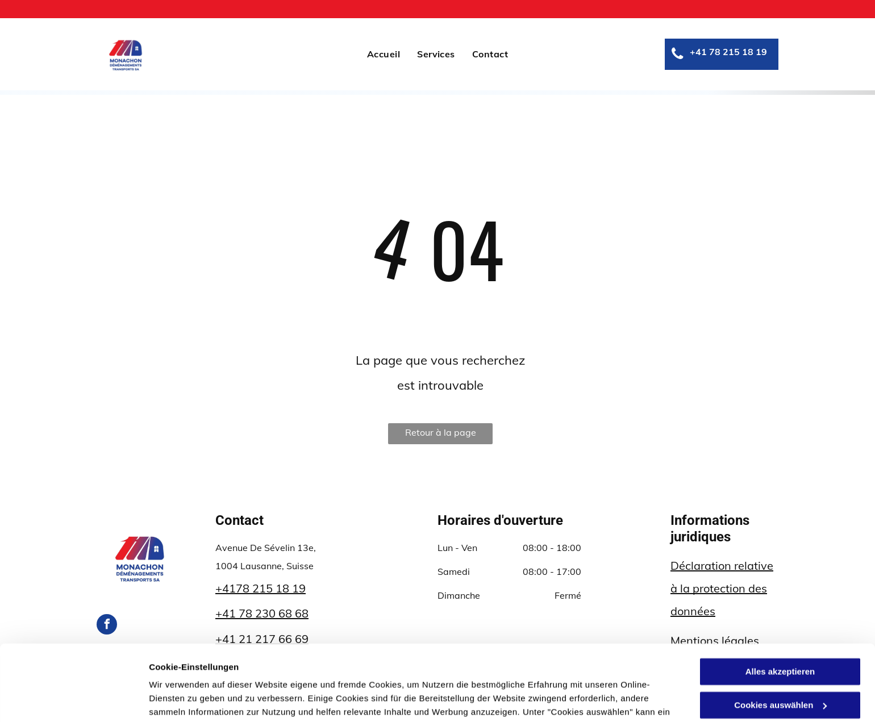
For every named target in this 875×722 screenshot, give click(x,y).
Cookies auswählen (189, 699)
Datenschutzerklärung (460, 668)
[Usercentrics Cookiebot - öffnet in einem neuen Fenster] (73, 699)
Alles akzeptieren (780, 601)
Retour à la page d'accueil (440, 435)
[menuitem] (384, 54)
